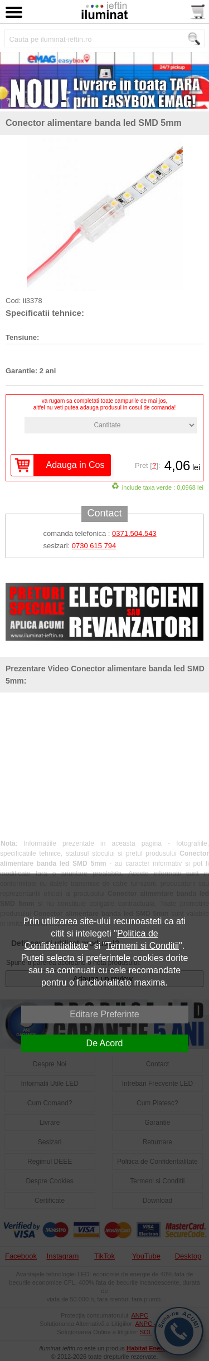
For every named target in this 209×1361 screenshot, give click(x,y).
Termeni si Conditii (142, 945)
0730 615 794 (94, 546)
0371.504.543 (134, 533)
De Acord (104, 1043)
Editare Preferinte (104, 1014)
